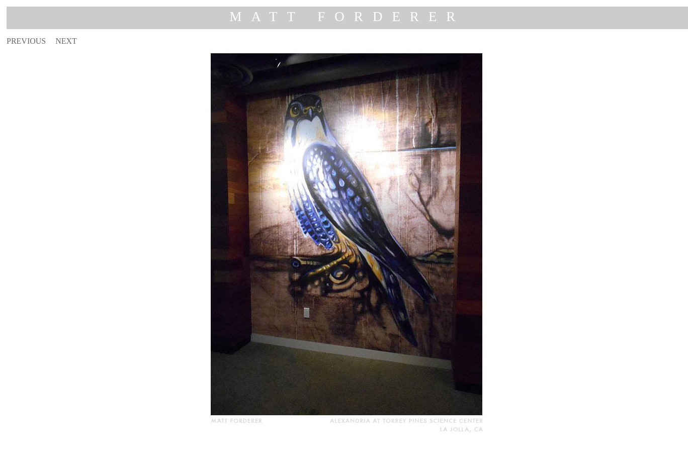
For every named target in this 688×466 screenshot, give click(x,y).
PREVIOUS (26, 41)
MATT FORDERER (347, 16)
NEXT (66, 41)
